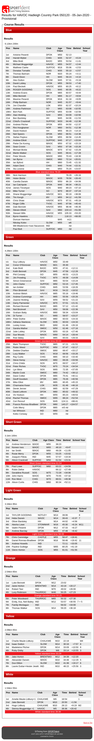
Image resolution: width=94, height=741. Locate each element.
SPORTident (53, 731)
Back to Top (88, 723)
